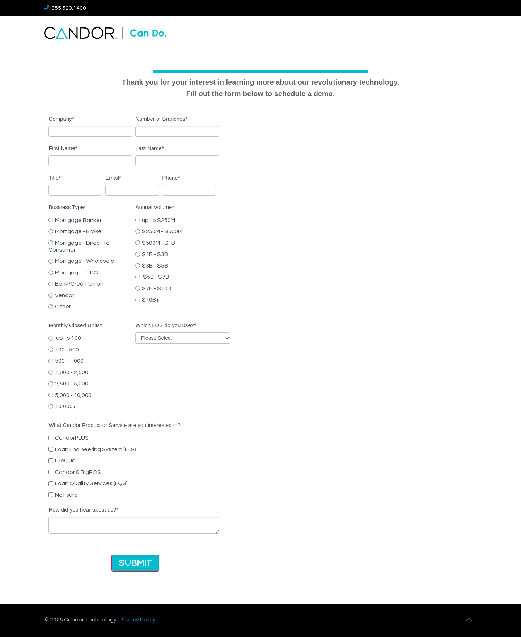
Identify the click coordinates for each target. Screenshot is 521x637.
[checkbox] (90, 262)
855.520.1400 (65, 8)
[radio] (90, 220)
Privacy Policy (138, 620)
